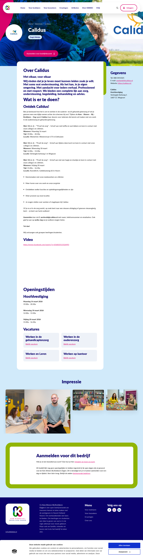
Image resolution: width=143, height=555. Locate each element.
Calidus (48, 23)
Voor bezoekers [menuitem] (50, 7)
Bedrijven (39, 23)
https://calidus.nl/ (124, 83)
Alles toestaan (124, 531)
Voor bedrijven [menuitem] (34, 7)
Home (30, 23)
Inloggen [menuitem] (130, 7)
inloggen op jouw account (85, 461)
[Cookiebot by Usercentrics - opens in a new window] (14, 550)
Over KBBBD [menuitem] (87, 7)
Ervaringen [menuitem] (64, 7)
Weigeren (124, 544)
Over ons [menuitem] (88, 520)
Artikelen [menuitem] (75, 7)
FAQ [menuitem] (98, 7)
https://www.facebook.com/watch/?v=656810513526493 (46, 244)
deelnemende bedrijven (81, 473)
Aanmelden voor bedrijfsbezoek (39, 53)
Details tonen (34, 551)
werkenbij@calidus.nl (124, 80)
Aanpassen (124, 537)
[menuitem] (109, 510)
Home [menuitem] (22, 7)
